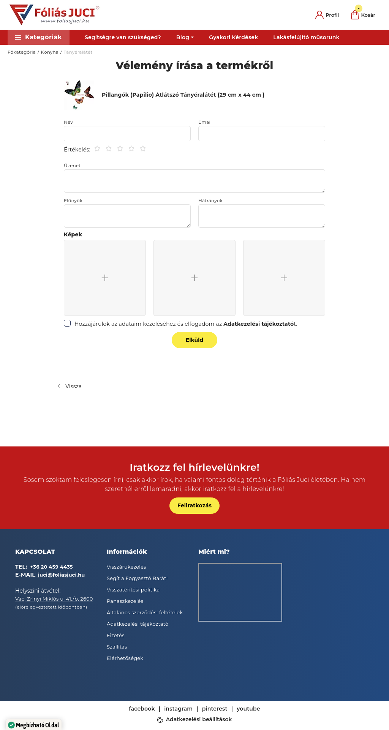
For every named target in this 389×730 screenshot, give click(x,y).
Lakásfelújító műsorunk (306, 37)
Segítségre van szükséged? (123, 37)
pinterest (215, 708)
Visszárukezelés (126, 567)
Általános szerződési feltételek (145, 612)
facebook (142, 708)
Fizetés (116, 635)
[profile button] (327, 14)
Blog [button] (182, 37)
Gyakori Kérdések (233, 37)
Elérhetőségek (125, 658)
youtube (248, 708)
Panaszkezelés (125, 601)
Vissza (73, 386)
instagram (178, 708)
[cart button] (363, 15)
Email (205, 122)
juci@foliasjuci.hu (61, 575)
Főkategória (22, 52)
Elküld (194, 339)
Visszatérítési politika (133, 590)
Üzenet (72, 165)
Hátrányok (210, 200)
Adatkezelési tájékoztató (137, 624)
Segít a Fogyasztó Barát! (137, 578)
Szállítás (117, 647)
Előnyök (73, 200)
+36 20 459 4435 (51, 567)
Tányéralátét (78, 52)
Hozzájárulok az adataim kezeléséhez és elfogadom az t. (185, 323)
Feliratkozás (194, 505)
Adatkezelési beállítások (199, 719)
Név (68, 122)
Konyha (50, 52)
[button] (39, 37)
